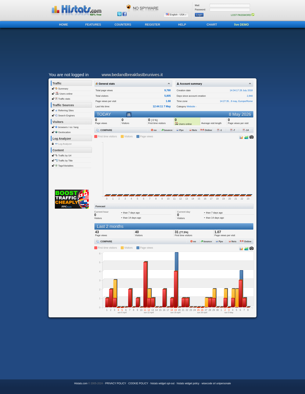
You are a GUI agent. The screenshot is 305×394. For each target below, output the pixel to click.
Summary (63, 88)
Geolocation (64, 132)
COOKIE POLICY (138, 383)
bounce (166, 130)
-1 (219, 130)
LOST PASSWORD (242, 15)
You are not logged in (69, 74)
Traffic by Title (65, 160)
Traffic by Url (64, 155)
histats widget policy (188, 383)
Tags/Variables (65, 165)
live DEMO (241, 24)
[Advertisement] (151, 51)
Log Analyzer (65, 144)
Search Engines (66, 115)
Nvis (193, 130)
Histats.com (80, 383)
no (154, 130)
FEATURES (93, 24)
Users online (66, 93)
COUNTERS (123, 24)
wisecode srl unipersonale (216, 383)
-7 (232, 130)
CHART (212, 24)
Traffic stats (64, 99)
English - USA (176, 14)
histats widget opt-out (162, 383)
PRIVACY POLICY (115, 383)
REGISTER (152, 24)
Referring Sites (66, 110)
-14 (246, 130)
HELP (182, 24)
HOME (63, 24)
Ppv (179, 130)
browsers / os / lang (68, 127)
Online (206, 130)
